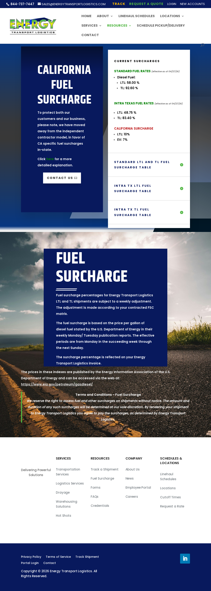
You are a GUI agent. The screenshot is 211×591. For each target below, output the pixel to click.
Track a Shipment (104, 469)
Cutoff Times (170, 497)
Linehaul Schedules (136, 16)
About (103, 16)
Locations (170, 16)
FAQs (94, 496)
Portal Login (30, 563)
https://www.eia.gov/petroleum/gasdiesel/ (57, 384)
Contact (90, 35)
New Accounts (192, 4)
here (50, 159)
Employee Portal (138, 487)
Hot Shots (63, 515)
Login (171, 4)
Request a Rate (172, 506)
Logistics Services (70, 483)
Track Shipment (87, 557)
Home (86, 16)
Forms (96, 487)
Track (118, 4)
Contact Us (60, 178)
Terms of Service (58, 557)
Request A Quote (146, 4)
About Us (132, 469)
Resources (117, 26)
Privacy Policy (31, 557)
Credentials (100, 506)
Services (89, 26)
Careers (131, 496)
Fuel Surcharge (102, 478)
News (129, 478)
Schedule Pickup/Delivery (161, 26)
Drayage (63, 492)
